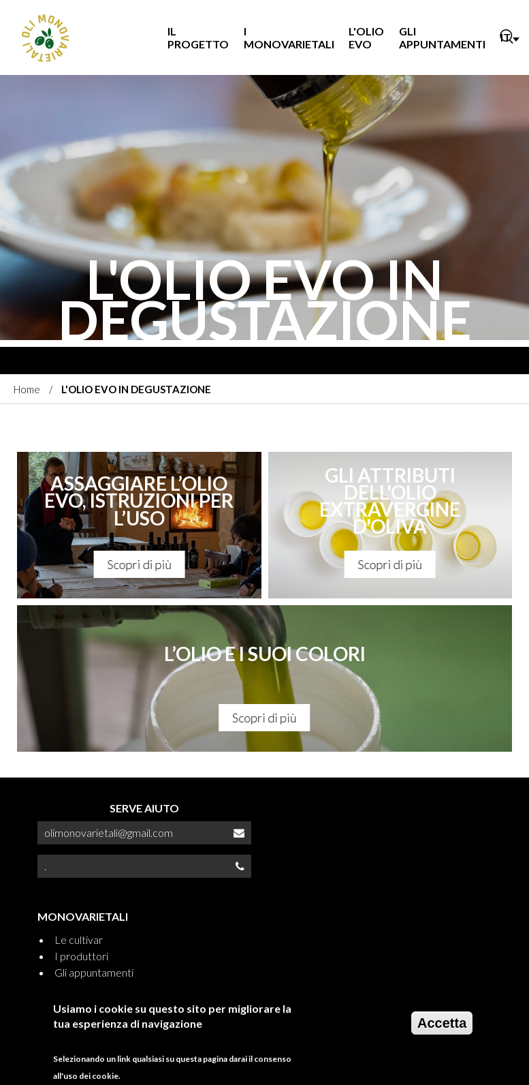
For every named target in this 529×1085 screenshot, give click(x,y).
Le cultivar (78, 939)
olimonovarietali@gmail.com (108, 832)
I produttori (81, 955)
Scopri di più (139, 564)
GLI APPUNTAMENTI (442, 37)
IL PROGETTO (198, 37)
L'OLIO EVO (366, 37)
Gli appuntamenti (93, 972)
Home (27, 389)
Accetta (441, 1022)
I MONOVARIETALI (289, 37)
